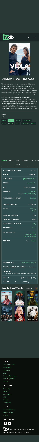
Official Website (30, 234)
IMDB (34, 232)
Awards (6, 391)
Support (6, 381)
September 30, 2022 (29, 179)
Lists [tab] (31, 160)
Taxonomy (7, 402)
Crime (34, 211)
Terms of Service (9, 410)
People (5, 400)
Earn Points (7, 367)
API (4, 373)
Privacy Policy (8, 413)
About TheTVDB (9, 365)
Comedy (33, 209)
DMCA (5, 415)
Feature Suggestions (10, 376)
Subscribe (6, 370)
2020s (34, 228)
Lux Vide (33, 198)
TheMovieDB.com (30, 237)
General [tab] (4, 160)
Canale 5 (33, 191)
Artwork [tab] (25, 160)
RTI (35, 200)
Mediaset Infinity (30, 194)
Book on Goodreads (29, 263)
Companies (7, 394)
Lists (4, 397)
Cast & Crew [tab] (18, 162)
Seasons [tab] (12, 160)
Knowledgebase (8, 379)
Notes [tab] (37, 160)
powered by (32, 288)
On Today (6, 389)
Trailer (33, 241)
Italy (34, 224)
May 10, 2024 (31, 183)
